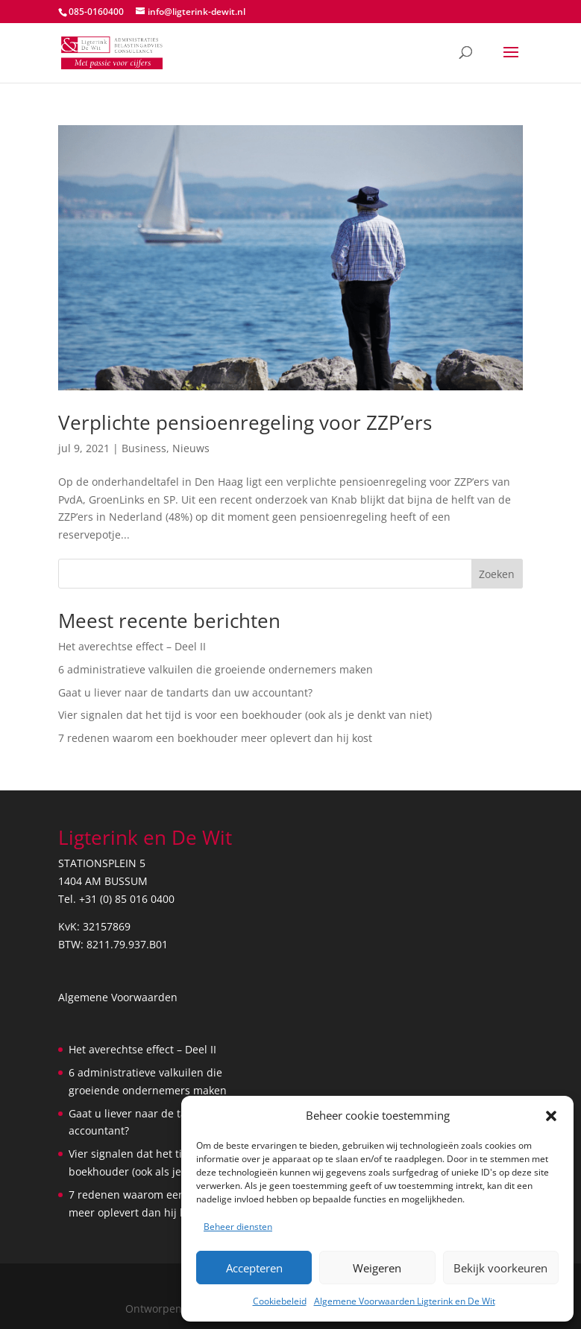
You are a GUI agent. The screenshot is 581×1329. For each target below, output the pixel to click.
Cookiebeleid (280, 1301)
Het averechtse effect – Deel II (132, 646)
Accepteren (254, 1267)
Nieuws (191, 448)
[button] (551, 1115)
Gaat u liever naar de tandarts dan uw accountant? (185, 692)
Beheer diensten (238, 1226)
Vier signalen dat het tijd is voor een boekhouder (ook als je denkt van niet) (245, 715)
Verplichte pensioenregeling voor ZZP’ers (245, 422)
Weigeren (377, 1267)
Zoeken (497, 574)
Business (144, 448)
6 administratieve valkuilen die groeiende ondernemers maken (215, 669)
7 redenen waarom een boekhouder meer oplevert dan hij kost (215, 738)
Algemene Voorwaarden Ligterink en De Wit (404, 1301)
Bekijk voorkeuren (500, 1267)
